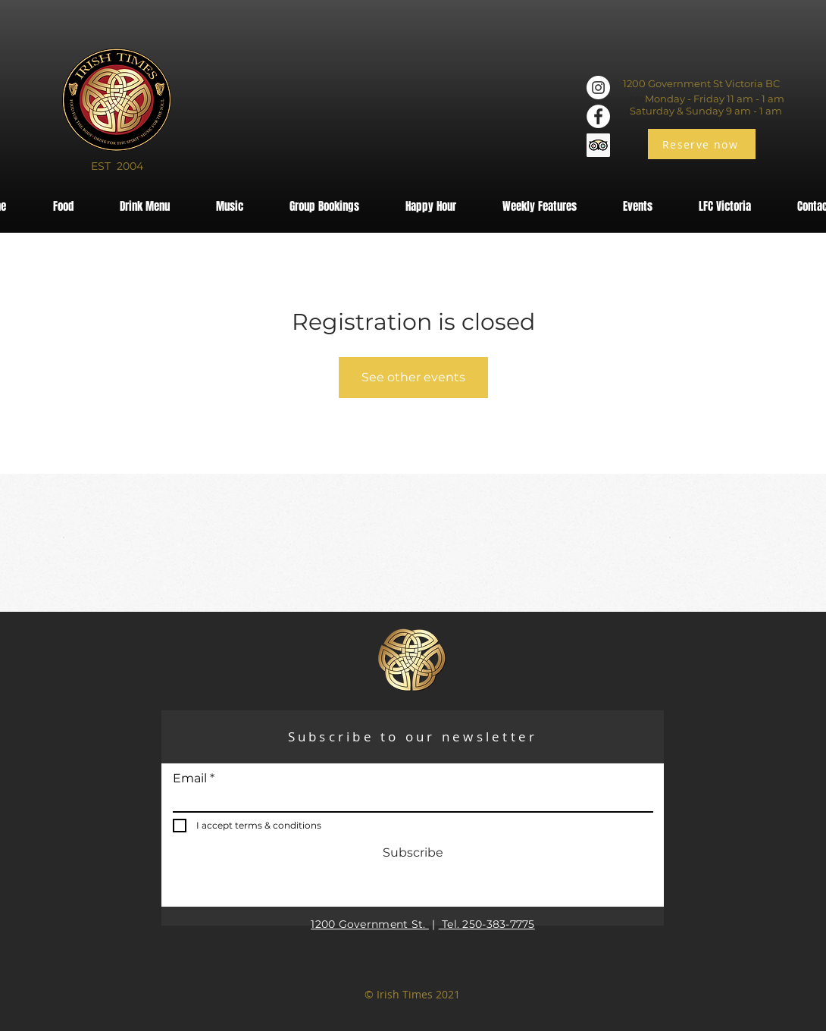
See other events (413, 377)
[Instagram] (598, 87)
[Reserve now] (702, 144)
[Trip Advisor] (598, 145)
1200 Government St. (370, 924)
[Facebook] (598, 116)
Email (190, 778)
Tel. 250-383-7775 (487, 924)
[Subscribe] (412, 853)
